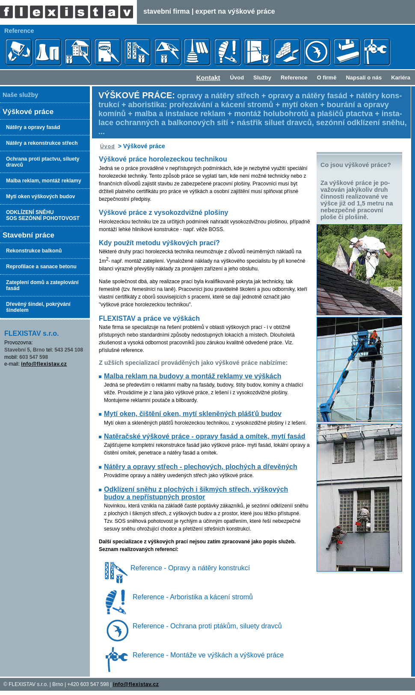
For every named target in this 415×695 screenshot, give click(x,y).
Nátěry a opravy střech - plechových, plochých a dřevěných (200, 466)
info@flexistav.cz (44, 364)
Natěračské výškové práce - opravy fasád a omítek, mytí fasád (204, 436)
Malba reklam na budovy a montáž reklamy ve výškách (192, 376)
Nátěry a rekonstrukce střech (42, 143)
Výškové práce (28, 112)
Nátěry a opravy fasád (33, 127)
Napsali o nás (364, 77)
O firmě (327, 77)
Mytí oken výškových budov (40, 196)
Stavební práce (28, 235)
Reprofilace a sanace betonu (41, 267)
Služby (262, 77)
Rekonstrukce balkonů (34, 251)
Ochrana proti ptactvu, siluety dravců (43, 162)
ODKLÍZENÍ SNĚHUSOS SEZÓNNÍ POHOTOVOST (43, 215)
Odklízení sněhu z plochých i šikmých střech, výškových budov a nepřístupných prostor (196, 493)
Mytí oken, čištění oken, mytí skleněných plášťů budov (193, 413)
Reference (294, 77)
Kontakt (208, 77)
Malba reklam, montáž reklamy (43, 181)
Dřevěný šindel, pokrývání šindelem (38, 307)
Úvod (237, 77)
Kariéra (400, 77)
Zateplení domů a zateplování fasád (42, 285)
